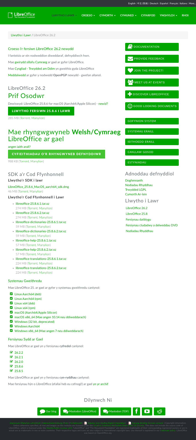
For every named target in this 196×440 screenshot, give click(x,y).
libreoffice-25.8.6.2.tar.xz (32, 212)
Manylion (37, 118)
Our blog (48, 411)
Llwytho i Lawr (64, 15)
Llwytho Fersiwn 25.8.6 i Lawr (41, 111)
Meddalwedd (17, 75)
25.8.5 (19, 371)
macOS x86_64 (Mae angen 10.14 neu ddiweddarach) (50, 317)
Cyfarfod (148, 15)
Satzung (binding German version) (147, 423)
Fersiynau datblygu (138, 219)
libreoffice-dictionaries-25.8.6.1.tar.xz (41, 222)
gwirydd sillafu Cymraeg (31, 62)
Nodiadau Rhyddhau (139, 185)
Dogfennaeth (134, 180)
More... (192, 3)
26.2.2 (19, 352)
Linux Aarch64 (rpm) (28, 298)
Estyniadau (137, 162)
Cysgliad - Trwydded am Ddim (35, 68)
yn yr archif (100, 384)
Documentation (143, 47)
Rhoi (185, 15)
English (132, 3)
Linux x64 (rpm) (25, 308)
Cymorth (108, 15)
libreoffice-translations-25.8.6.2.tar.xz (41, 268)
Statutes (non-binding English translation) (107, 423)
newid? (103, 103)
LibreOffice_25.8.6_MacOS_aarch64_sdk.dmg (38, 186)
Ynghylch (168, 15)
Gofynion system (142, 121)
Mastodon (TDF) (116, 411)
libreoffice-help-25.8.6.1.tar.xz (36, 240)
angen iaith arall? (19, 146)
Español (164, 3)
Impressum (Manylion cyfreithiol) (25, 423)
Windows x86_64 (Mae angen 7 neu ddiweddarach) (49, 331)
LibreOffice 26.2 (136, 208)
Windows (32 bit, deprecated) (34, 321)
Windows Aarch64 (27, 326)
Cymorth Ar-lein (136, 194)
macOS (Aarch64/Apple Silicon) (36, 312)
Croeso (88, 15)
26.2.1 (19, 357)
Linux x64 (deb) (25, 303)
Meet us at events (146, 82)
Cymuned (128, 15)
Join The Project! (146, 70)
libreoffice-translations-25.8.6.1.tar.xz (41, 258)
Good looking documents (152, 106)
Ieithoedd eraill (141, 142)
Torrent (25, 118)
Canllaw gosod (141, 152)
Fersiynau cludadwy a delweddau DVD (152, 225)
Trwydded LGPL (135, 189)
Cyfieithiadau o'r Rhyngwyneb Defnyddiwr (56, 154)
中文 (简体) (142, 3)
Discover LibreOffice (148, 94)
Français (174, 3)
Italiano (183, 3)
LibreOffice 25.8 (136, 213)
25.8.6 (19, 366)
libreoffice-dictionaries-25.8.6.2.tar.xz (41, 231)
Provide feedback (146, 58)
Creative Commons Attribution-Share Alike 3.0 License (118, 425)
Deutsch (154, 3)
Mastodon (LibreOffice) (79, 411)
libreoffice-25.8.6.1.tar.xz (32, 203)
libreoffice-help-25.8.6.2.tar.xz (36, 249)
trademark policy (168, 430)
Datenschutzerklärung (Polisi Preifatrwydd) (62, 423)
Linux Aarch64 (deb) (28, 294)
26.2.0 (19, 361)
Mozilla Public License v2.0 (59, 428)
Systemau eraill (141, 131)
